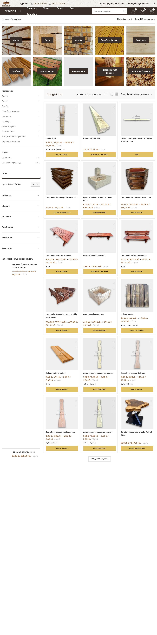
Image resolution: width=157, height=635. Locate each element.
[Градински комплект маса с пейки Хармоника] (61, 301)
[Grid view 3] (111, 99)
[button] (99, 157)
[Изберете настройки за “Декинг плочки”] (138, 335)
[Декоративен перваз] (61, 361)
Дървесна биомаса (11, 146)
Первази (6, 126)
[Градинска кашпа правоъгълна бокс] (99, 183)
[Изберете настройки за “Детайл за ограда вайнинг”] (138, 398)
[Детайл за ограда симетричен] (99, 424)
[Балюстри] (61, 123)
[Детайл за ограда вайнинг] (138, 361)
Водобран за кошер (94, 141)
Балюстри (51, 141)
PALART (8, 162)
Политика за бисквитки (86, 600)
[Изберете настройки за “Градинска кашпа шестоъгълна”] (138, 216)
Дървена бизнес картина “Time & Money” (24, 270)
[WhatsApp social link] (135, 610)
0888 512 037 (45, 5)
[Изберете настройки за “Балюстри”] (61, 157)
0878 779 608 (64, 5)
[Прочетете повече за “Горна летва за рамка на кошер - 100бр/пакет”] (138, 157)
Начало (5, 23)
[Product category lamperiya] (140, 45)
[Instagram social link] (141, 604)
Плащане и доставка (116, 575)
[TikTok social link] (141, 610)
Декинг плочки (130, 319)
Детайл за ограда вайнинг (136, 379)
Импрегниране (61, 585)
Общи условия (87, 580)
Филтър (36, 189)
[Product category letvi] (78, 45)
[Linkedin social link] (147, 604)
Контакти (85, 575)
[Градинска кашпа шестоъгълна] (138, 183)
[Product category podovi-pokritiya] (109, 45)
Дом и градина (9, 131)
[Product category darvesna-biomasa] (140, 76)
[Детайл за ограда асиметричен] (99, 361)
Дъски (5, 101)
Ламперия (6, 121)
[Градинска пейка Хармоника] (138, 242)
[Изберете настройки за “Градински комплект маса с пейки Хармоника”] (61, 335)
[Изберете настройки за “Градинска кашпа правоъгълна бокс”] (99, 216)
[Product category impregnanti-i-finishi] (109, 76)
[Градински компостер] (99, 301)
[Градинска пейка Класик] (99, 242)
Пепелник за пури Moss (23, 286)
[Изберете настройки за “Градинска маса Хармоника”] (61, 276)
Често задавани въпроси (114, 587)
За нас (83, 570)
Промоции (111, 580)
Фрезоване (59, 580)
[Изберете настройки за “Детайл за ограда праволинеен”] (61, 461)
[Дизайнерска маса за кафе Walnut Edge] (138, 424)
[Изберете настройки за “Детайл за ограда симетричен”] (99, 461)
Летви (5, 111)
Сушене (58, 570)
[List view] (106, 99)
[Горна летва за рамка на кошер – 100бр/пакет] (138, 123)
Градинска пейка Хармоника (136, 260)
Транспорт (59, 600)
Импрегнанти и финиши (14, 141)
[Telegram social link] (147, 610)
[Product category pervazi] (16, 76)
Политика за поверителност (88, 587)
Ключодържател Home (23, 298)
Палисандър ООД (13, 167)
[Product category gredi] (47, 45)
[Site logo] (9, 5)
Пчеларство (8, 136)
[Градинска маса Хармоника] (61, 242)
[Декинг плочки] (138, 301)
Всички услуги (61, 605)
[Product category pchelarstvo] (78, 76)
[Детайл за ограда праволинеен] (61, 424)
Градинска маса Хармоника (59, 260)
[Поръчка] (136, 99)
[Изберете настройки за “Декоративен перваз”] (61, 398)
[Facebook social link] (135, 604)
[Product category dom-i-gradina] (47, 76)
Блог (108, 570)
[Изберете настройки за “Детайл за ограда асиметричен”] (99, 398)
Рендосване (59, 575)
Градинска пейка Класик (96, 260)
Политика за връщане (91, 593)
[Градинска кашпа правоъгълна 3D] (61, 183)
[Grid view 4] (116, 99)
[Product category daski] (16, 45)
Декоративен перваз (56, 379)
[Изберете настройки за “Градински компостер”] (99, 335)
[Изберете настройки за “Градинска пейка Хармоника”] (138, 276)
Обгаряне (58, 590)
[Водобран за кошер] (99, 123)
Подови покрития (10, 116)
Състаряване (61, 595)
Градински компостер (95, 319)
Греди (4, 106)
